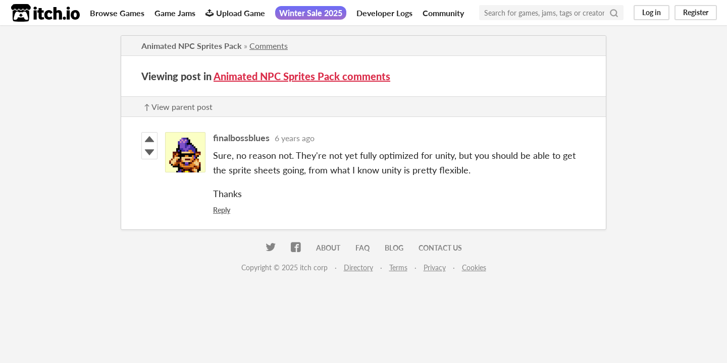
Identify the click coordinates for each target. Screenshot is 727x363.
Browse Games (117, 13)
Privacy (435, 267)
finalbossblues (241, 137)
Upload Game (235, 13)
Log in (651, 12)
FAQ (362, 248)
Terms (398, 267)
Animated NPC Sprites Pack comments (302, 76)
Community (443, 13)
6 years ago (295, 138)
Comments (268, 45)
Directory (358, 267)
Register (695, 12)
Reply (221, 210)
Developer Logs (384, 13)
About (328, 248)
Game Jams (174, 13)
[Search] (614, 12)
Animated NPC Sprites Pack (191, 45)
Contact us (440, 248)
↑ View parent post (178, 106)
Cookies (474, 267)
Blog (394, 248)
